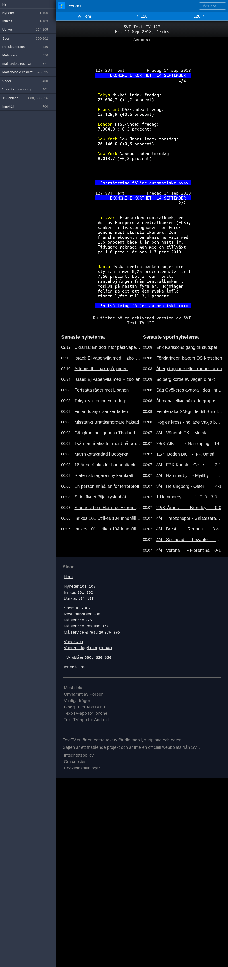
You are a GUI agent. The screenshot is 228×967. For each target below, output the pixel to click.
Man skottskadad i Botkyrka (101, 454)
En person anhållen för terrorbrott (106, 486)
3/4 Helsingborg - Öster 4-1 (189, 486)
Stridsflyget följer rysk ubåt (100, 496)
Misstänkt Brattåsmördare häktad (106, 422)
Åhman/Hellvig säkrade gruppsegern (189, 400)
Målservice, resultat (86, 626)
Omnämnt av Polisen (84, 694)
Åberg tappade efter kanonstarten (189, 368)
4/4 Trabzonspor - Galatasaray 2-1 (189, 518)
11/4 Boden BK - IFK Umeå (185, 454)
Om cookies (75, 761)
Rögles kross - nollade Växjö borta (189, 422)
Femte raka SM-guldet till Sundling (189, 411)
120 (141, 16)
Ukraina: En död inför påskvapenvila (107, 347)
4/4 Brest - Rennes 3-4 (187, 528)
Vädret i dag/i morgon (88, 647)
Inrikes (78, 592)
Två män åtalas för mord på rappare (107, 443)
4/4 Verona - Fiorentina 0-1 (188, 550)
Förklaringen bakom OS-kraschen (189, 358)
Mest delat (74, 687)
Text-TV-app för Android (86, 719)
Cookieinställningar (82, 768)
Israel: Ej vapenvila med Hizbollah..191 (107, 358)
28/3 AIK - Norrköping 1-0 (188, 443)
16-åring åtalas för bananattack (104, 464)
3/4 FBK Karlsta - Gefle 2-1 (188, 464)
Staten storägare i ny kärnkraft (103, 475)
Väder (73, 641)
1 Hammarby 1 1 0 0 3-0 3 (189, 496)
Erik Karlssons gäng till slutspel (186, 347)
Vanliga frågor (77, 700)
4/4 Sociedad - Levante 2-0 (189, 539)
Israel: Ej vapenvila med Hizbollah (107, 379)
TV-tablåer (87, 657)
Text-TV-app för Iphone (85, 713)
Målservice (78, 620)
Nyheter (80, 586)
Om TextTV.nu (91, 707)
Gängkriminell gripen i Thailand (104, 432)
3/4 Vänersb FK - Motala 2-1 (189, 432)
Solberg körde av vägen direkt (185, 379)
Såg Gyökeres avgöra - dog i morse (189, 390)
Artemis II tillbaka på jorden (101, 368)
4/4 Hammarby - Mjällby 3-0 (189, 475)
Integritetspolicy (79, 755)
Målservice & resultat (92, 632)
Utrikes (79, 598)
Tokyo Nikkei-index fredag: (100, 400)
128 (199, 16)
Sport (77, 608)
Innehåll (75, 667)
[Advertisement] (142, 53)
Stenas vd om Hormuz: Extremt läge (107, 507)
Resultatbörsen (82, 614)
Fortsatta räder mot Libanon (101, 390)
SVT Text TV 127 (142, 26)
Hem (84, 16)
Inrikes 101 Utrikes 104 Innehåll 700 (107, 518)
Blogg (69, 707)
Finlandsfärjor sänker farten (101, 411)
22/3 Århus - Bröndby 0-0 (188, 507)
